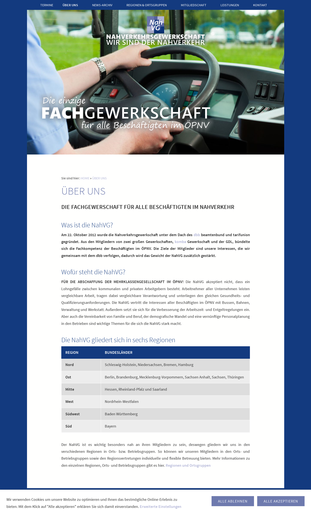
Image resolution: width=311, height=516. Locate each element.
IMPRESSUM (143, 497)
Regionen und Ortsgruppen (188, 465)
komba (180, 241)
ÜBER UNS (99, 178)
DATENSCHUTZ (167, 497)
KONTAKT (124, 497)
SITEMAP (188, 497)
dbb (197, 234)
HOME (85, 178)
